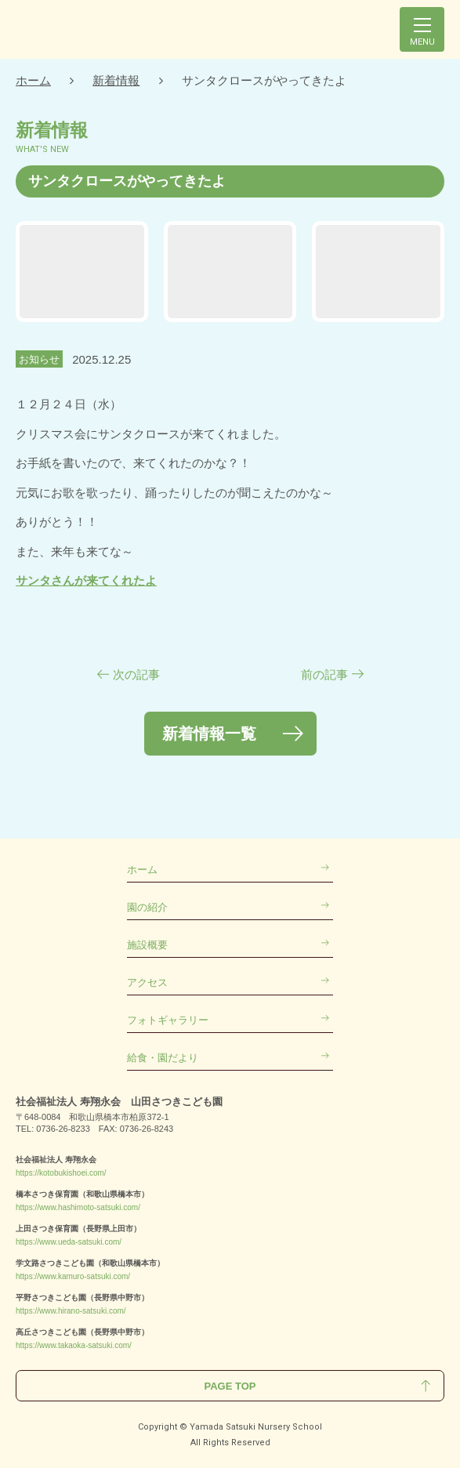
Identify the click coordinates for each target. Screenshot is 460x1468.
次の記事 (136, 674)
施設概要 (147, 945)
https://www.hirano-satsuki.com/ (71, 1311)
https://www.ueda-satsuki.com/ (68, 1242)
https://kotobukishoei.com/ (61, 1173)
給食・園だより (162, 1058)
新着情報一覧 (209, 733)
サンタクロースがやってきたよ (264, 80)
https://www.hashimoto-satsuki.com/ (78, 1207)
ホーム (33, 80)
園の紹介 (147, 907)
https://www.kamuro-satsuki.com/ (73, 1276)
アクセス (147, 982)
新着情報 (115, 80)
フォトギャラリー (167, 1020)
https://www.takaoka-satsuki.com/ (74, 1345)
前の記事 (324, 674)
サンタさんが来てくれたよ (86, 580)
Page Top (230, 1386)
